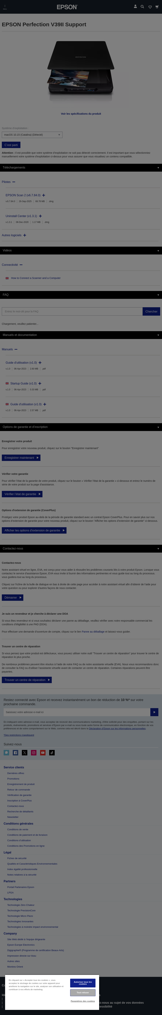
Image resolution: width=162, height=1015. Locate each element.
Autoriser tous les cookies (83, 983)
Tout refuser (83, 992)
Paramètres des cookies (83, 1001)
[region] (52, 992)
